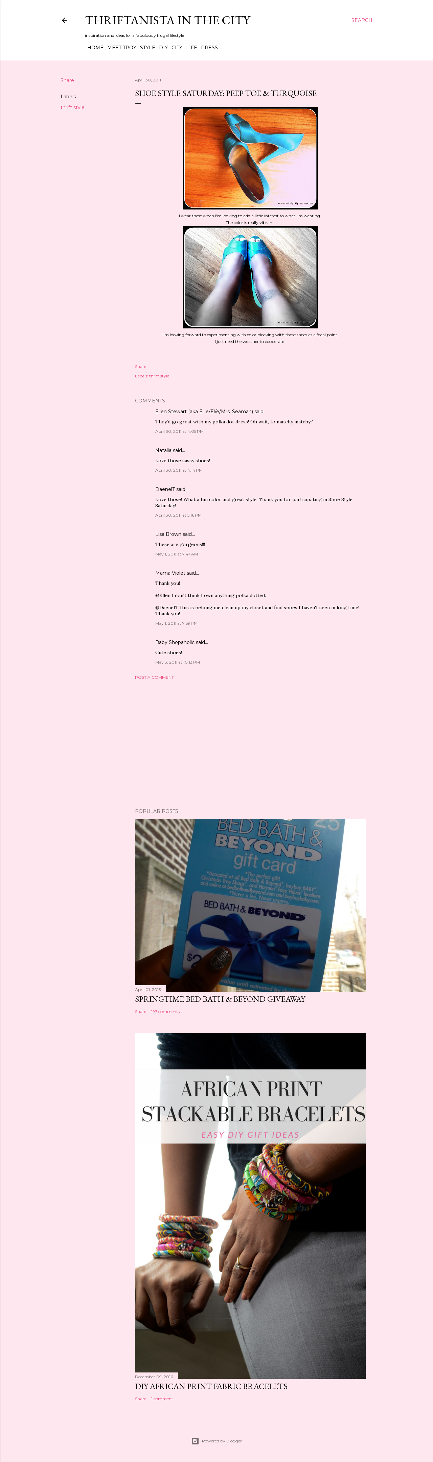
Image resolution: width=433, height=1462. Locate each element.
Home (93, 48)
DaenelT (165, 489)
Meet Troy (119, 48)
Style (145, 48)
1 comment (162, 1398)
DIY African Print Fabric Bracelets (211, 1386)
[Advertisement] (250, 744)
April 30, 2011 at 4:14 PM (179, 470)
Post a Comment (154, 677)
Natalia (163, 450)
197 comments (165, 1011)
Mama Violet (170, 573)
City (174, 48)
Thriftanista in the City (167, 20)
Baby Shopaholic (175, 642)
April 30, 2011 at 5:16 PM (178, 515)
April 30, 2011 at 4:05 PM (179, 431)
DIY (161, 48)
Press (207, 48)
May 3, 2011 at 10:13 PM (177, 662)
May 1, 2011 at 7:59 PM (176, 623)
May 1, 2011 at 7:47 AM (176, 553)
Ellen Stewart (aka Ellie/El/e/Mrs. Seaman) (204, 411)
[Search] (361, 20)
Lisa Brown (168, 534)
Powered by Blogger (216, 1441)
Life (189, 48)
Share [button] (67, 80)
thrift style (73, 107)
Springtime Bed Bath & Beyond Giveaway (220, 999)
